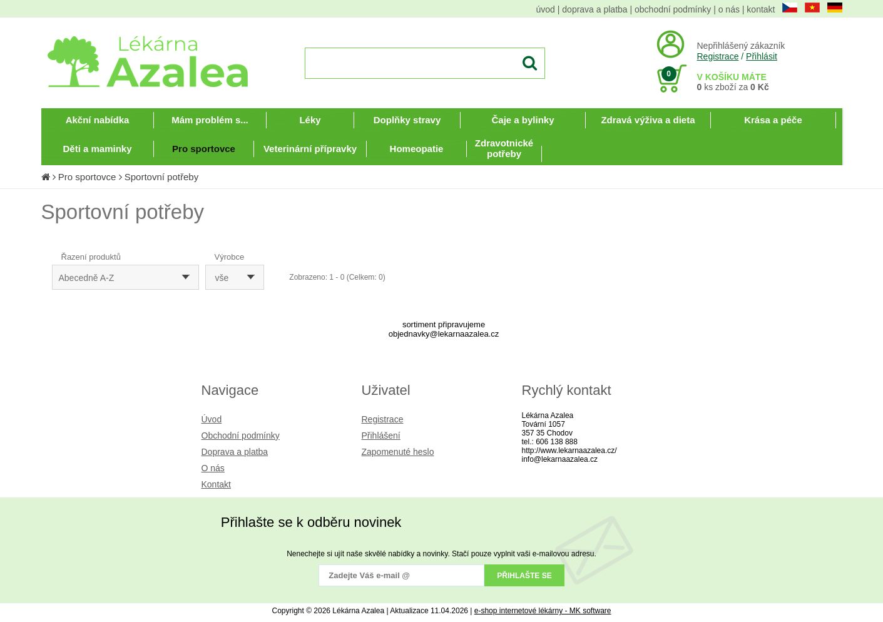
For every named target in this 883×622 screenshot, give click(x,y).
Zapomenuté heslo (398, 452)
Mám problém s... (209, 120)
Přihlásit (761, 56)
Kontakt (216, 484)
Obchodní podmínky (241, 436)
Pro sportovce (203, 148)
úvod (545, 9)
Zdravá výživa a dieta (648, 120)
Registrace (718, 56)
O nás (213, 468)
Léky (309, 120)
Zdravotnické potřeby (504, 148)
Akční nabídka (98, 120)
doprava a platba (594, 9)
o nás (729, 9)
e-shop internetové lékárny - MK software (542, 610)
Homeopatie (417, 148)
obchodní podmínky (673, 9)
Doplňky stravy (407, 120)
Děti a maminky (97, 148)
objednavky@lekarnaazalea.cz (444, 334)
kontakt (761, 9)
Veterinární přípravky (310, 148)
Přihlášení (381, 436)
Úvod (212, 419)
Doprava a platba (235, 452)
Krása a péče (773, 120)
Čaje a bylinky (522, 120)
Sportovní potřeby (161, 176)
